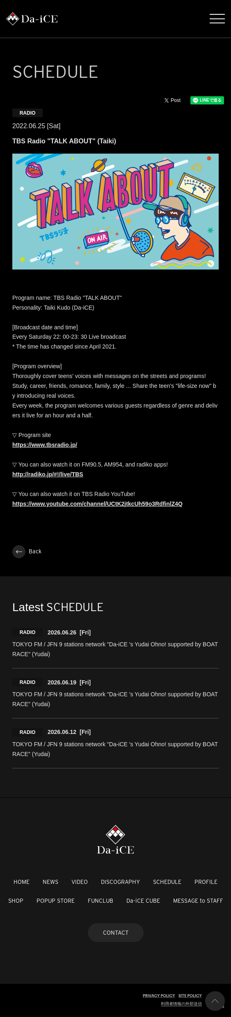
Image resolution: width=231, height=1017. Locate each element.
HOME (22, 882)
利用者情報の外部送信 (181, 1003)
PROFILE (205, 882)
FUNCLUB (100, 900)
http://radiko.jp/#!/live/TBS (47, 474)
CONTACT (115, 932)
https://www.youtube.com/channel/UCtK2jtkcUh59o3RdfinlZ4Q (97, 504)
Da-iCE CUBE (143, 900)
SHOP (15, 900)
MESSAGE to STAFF (198, 900)
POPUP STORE (56, 900)
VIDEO (79, 882)
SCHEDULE (167, 882)
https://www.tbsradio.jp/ (44, 445)
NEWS (50, 882)
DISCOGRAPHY (120, 882)
